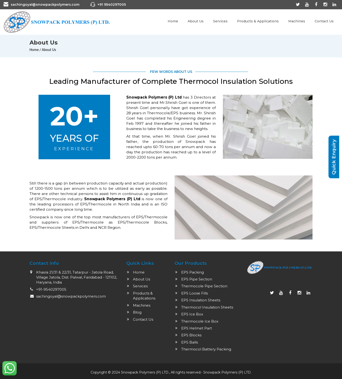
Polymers (229, 372)
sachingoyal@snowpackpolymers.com (45, 4)
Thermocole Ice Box (199, 321)
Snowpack (212, 372)
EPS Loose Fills (194, 293)
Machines (296, 21)
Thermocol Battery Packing (206, 349)
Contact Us (324, 21)
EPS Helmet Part (196, 328)
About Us (196, 21)
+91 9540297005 (112, 4)
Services (220, 21)
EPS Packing (192, 272)
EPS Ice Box (192, 314)
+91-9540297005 (51, 289)
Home (173, 21)
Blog (137, 312)
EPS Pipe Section (196, 279)
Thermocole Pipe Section (204, 286)
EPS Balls (189, 342)
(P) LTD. (244, 372)
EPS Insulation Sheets (200, 300)
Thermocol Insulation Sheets (207, 307)
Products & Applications (258, 21)
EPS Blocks (191, 335)
